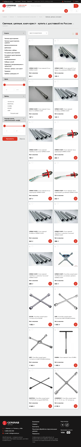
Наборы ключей (9, 62)
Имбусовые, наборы (11, 50)
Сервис (34, 424)
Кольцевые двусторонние (12, 52)
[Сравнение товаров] (77, 11)
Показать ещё (14, 113)
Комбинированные (10, 59)
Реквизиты (35, 433)
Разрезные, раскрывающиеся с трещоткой (14, 65)
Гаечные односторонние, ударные (12, 41)
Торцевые (7, 71)
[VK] (62, 425)
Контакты (35, 426)
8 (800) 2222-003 (22, 5)
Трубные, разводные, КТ (12, 73)
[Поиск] (76, 6)
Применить (10, 139)
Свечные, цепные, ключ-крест (14, 68)
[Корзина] (66, 11)
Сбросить (22, 138)
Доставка (18, 1)
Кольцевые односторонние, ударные (13, 56)
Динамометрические (11, 45)
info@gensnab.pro (14, 433)
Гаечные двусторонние (11, 38)
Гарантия (29, 1)
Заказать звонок (21, 6)
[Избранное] (71, 11)
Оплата (24, 1)
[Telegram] (67, 425)
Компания (35, 421)
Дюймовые (8, 47)
